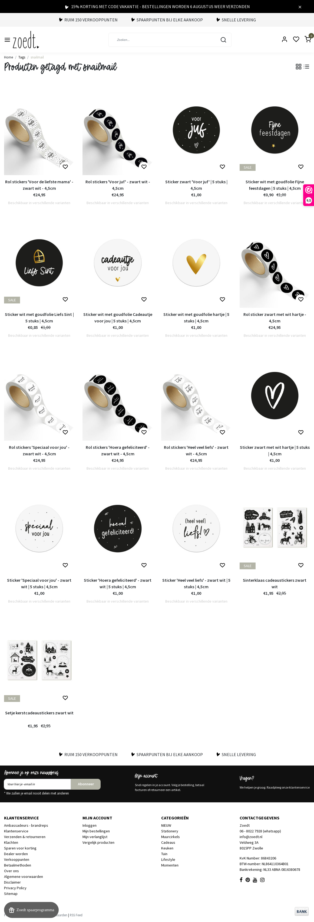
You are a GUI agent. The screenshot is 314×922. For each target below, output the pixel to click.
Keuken (167, 848)
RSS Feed (76, 915)
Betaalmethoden (17, 865)
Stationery (169, 831)
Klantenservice (16, 831)
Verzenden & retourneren (24, 836)
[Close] (300, 6)
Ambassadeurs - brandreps (26, 825)
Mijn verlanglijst (94, 836)
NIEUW (166, 825)
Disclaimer (12, 882)
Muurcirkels (170, 836)
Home (8, 57)
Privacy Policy (15, 887)
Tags (21, 57)
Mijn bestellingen (96, 831)
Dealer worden (16, 853)
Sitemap (11, 893)
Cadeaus (168, 842)
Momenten (170, 865)
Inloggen (89, 825)
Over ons (11, 870)
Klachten (11, 842)
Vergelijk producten (98, 842)
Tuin (164, 853)
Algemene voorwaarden (23, 876)
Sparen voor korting (20, 848)
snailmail (37, 57)
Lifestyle (168, 859)
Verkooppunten (16, 859)
